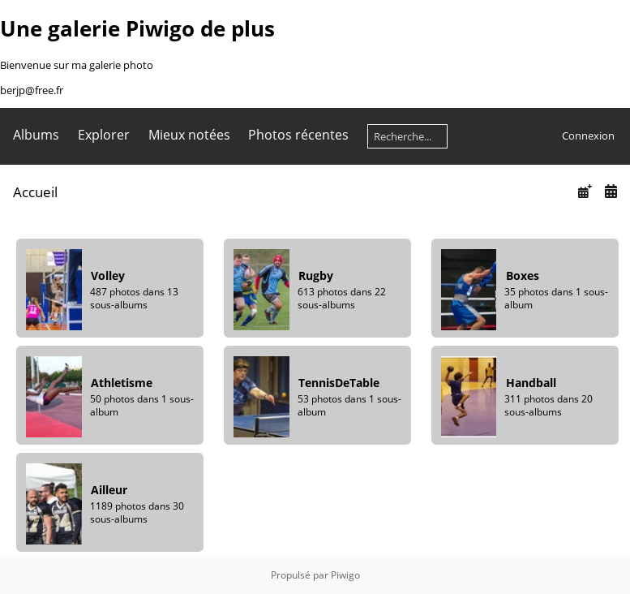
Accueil (35, 192)
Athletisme (121, 382)
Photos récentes (298, 135)
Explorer (104, 135)
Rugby (315, 275)
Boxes (522, 275)
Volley (108, 275)
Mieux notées (189, 135)
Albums (36, 135)
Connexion (588, 135)
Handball (531, 382)
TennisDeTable (338, 382)
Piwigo (345, 575)
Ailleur (109, 489)
